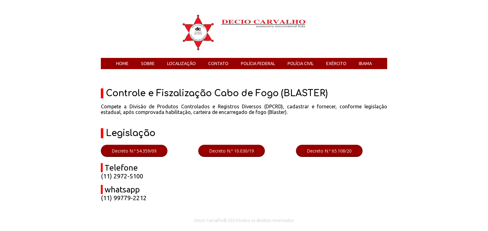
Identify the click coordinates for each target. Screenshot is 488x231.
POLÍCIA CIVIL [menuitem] (301, 63)
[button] (134, 151)
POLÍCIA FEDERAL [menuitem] (258, 63)
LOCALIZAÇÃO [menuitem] (181, 63)
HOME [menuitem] (122, 63)
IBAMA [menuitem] (365, 63)
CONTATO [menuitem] (218, 63)
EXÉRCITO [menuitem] (336, 63)
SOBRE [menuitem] (148, 63)
